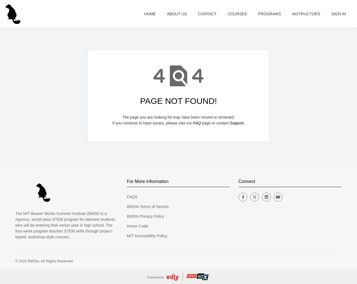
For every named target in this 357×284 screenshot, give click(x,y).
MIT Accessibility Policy (147, 236)
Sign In (338, 14)
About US (177, 14)
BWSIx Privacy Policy (145, 216)
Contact (207, 14)
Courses (237, 14)
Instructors (306, 14)
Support (236, 123)
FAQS (132, 197)
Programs (269, 14)
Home (150, 14)
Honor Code (137, 226)
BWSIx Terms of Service (148, 206)
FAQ (197, 123)
